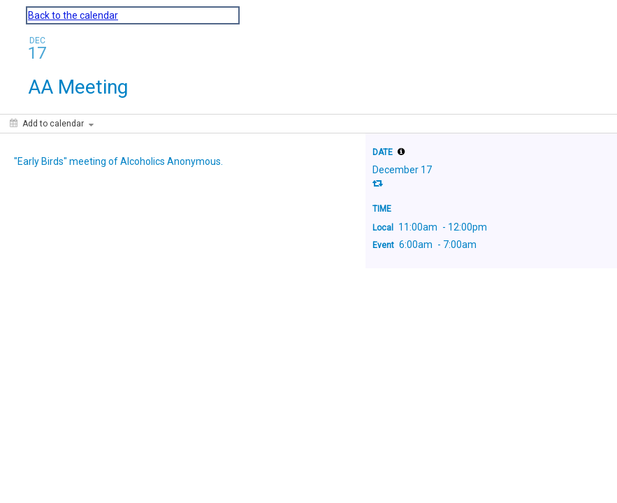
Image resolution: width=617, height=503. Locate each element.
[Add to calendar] (51, 124)
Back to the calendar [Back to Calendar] (73, 15)
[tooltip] (401, 151)
